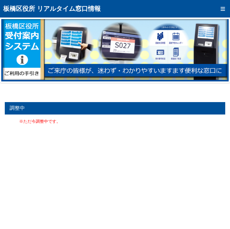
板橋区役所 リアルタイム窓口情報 (52, 8)
